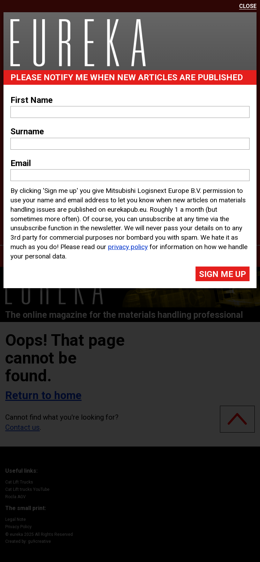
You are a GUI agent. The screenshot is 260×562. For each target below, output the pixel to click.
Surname (27, 131)
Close (248, 6)
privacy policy (128, 247)
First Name (31, 100)
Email (20, 163)
